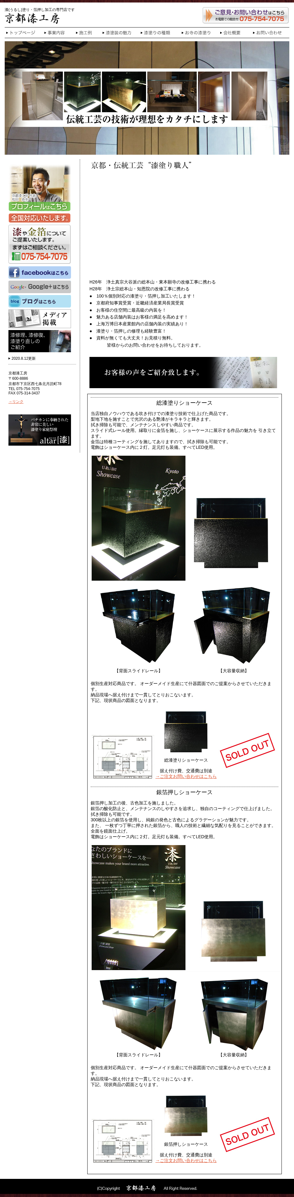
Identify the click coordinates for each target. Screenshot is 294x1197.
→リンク (15, 401)
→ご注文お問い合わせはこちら (186, 776)
